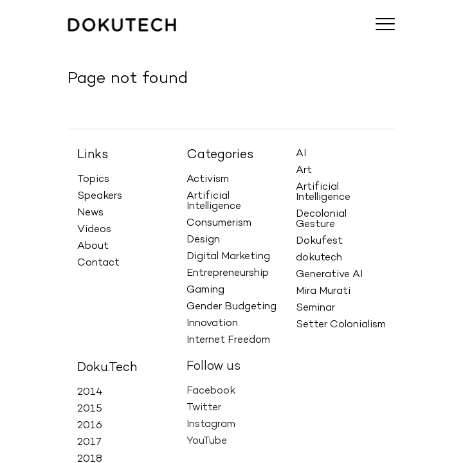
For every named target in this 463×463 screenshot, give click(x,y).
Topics (93, 179)
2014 (90, 390)
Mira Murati (323, 291)
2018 (89, 457)
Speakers (99, 196)
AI (301, 153)
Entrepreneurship (227, 273)
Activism (207, 179)
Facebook (210, 386)
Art (304, 170)
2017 (89, 440)
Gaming (205, 290)
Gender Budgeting (231, 307)
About (93, 246)
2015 (89, 407)
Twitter (203, 402)
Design (203, 240)
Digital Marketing (228, 256)
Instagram (210, 419)
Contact (98, 263)
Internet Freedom (228, 340)
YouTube (206, 436)
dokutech (319, 257)
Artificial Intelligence (213, 201)
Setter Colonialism (341, 324)
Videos (94, 229)
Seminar (315, 307)
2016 (89, 424)
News (90, 213)
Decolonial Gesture (321, 218)
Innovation (212, 323)
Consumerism (218, 223)
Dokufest (319, 240)
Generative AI (329, 274)
